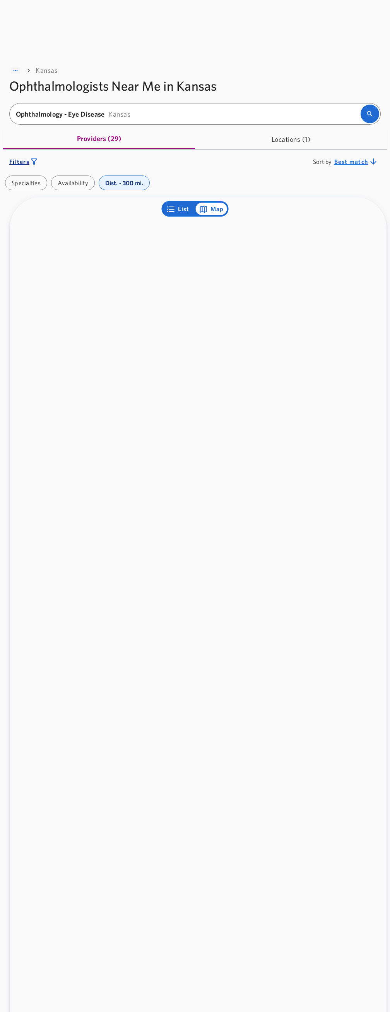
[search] (370, 114)
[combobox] (187, 114)
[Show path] (15, 70)
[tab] (99, 139)
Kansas (47, 70)
